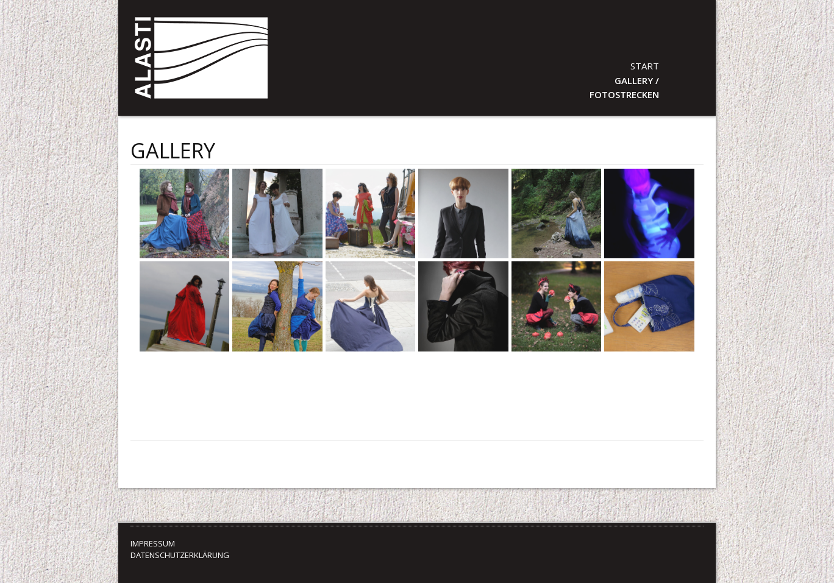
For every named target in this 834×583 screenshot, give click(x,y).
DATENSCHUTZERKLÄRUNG (179, 554)
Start (644, 66)
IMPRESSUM (152, 543)
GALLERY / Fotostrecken (624, 87)
